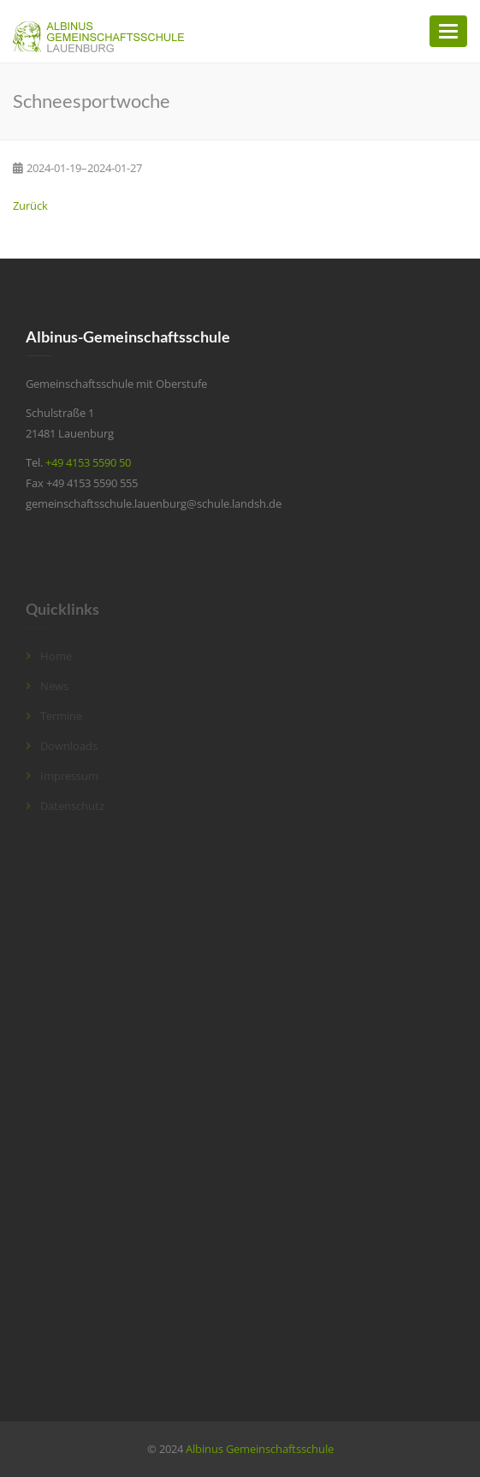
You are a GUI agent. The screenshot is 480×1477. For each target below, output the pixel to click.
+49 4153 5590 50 (88, 462)
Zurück (30, 205)
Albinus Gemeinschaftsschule (260, 1448)
